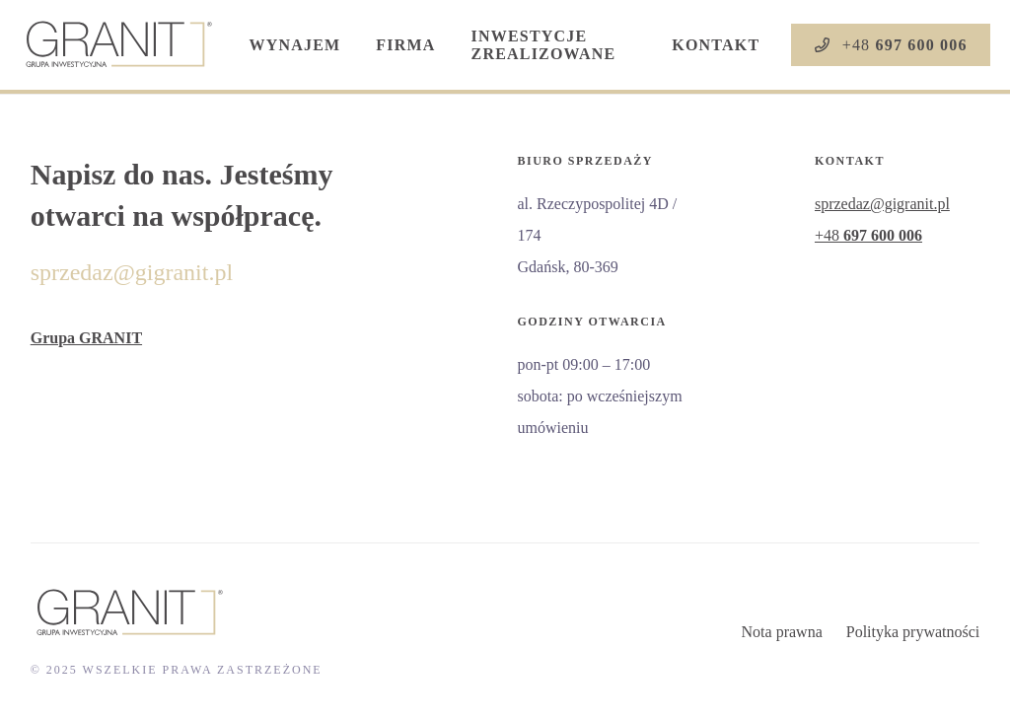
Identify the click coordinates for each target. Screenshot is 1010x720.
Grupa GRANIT (86, 337)
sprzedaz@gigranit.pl (132, 272)
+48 (868, 235)
